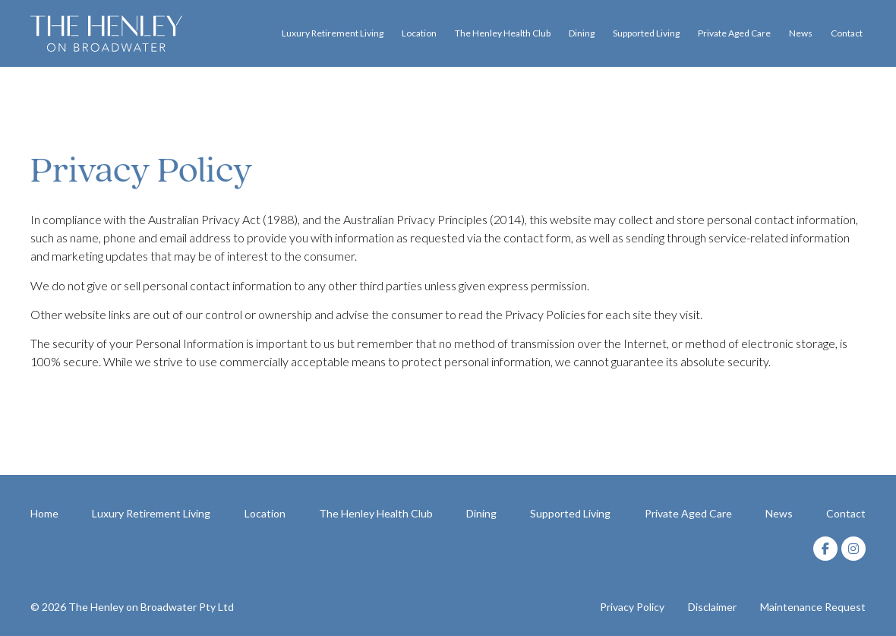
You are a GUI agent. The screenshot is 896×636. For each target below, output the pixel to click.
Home (44, 513)
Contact (847, 33)
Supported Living (646, 33)
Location (419, 33)
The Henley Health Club (503, 33)
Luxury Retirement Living (332, 33)
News (800, 33)
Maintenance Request (813, 606)
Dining (582, 33)
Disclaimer (712, 606)
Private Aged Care (734, 33)
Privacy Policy (632, 606)
